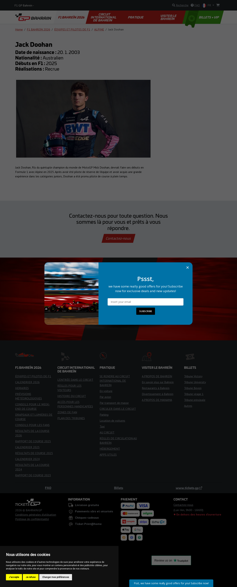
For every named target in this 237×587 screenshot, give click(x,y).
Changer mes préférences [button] (55, 577)
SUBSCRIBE (145, 311)
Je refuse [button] (31, 577)
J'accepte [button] (14, 577)
